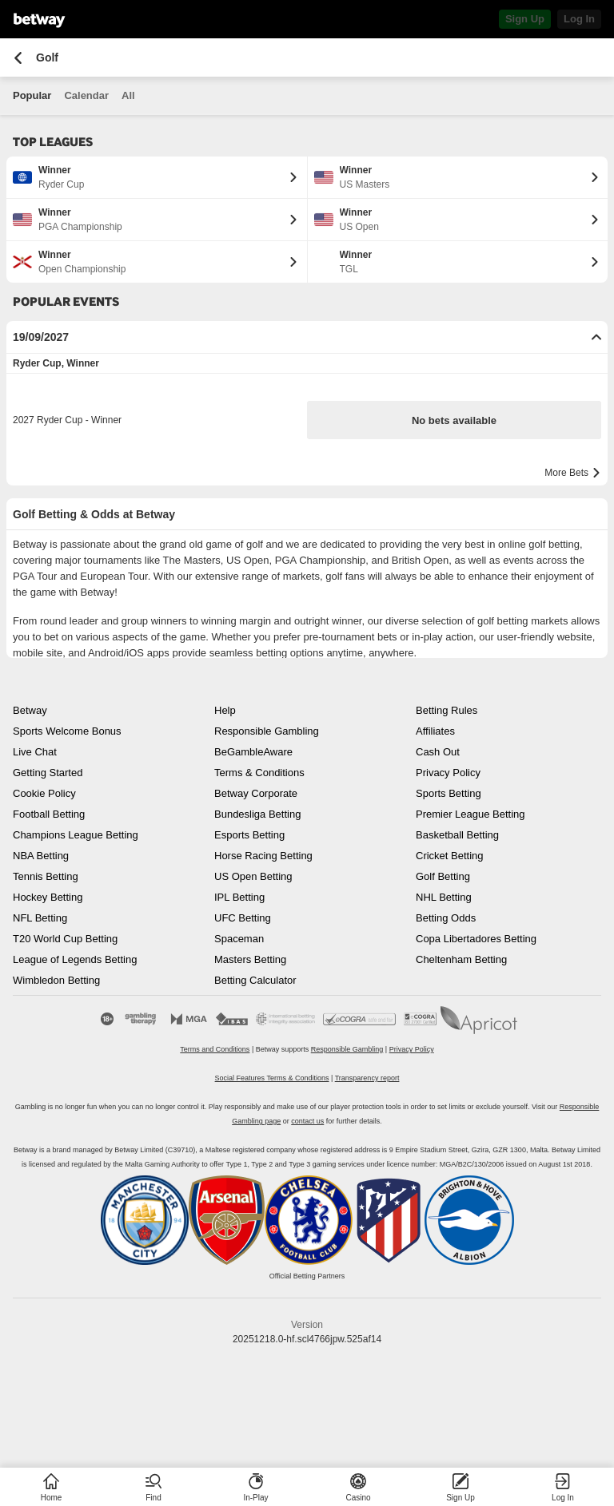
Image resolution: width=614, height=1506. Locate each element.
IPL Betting (239, 897)
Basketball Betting (457, 835)
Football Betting (49, 814)
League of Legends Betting (75, 959)
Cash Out (438, 752)
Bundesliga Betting (257, 814)
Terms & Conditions (259, 773)
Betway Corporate (255, 793)
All (128, 95)
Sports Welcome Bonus (67, 731)
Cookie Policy (44, 793)
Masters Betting (250, 959)
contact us (307, 1121)
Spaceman (239, 939)
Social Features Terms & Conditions (272, 1078)
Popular (32, 95)
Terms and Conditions (214, 1049)
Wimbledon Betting (56, 980)
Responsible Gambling (266, 731)
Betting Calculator (255, 980)
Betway (30, 710)
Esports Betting (249, 835)
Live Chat (35, 752)
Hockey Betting (47, 897)
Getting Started (47, 773)
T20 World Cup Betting (65, 939)
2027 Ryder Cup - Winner (67, 420)
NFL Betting (40, 918)
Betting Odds (446, 918)
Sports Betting (448, 793)
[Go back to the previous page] (18, 58)
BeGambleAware (253, 752)
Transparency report (367, 1078)
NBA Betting (41, 856)
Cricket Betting (450, 856)
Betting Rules (446, 710)
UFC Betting (242, 918)
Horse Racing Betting (263, 856)
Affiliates (435, 731)
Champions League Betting (75, 835)
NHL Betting (444, 897)
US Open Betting (253, 876)
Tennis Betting (45, 876)
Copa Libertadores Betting (476, 939)
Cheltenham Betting (461, 959)
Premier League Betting (470, 814)
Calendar (86, 95)
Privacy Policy (448, 773)
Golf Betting (443, 876)
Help (225, 710)
